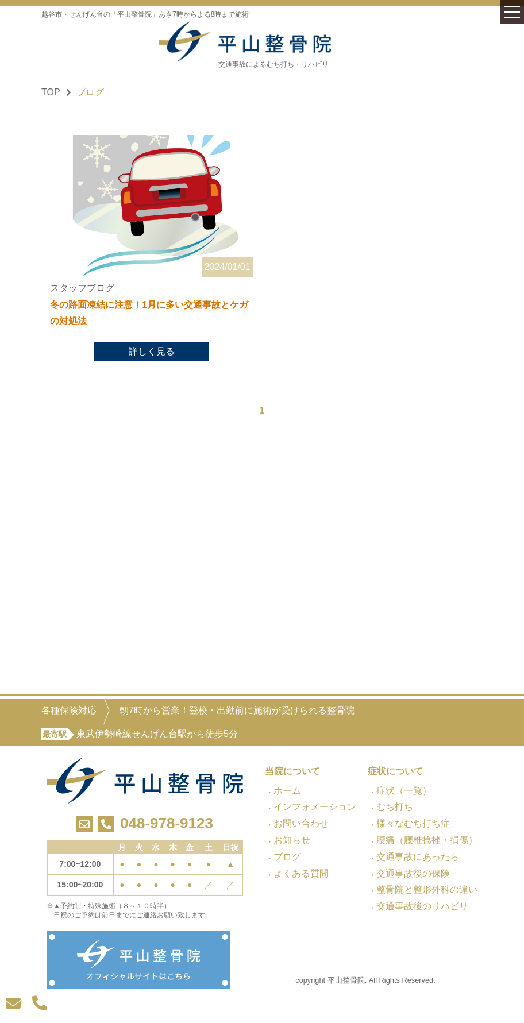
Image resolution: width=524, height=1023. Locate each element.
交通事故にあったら (417, 857)
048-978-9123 (166, 823)
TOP (50, 92)
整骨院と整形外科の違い (426, 889)
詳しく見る (152, 352)
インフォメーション (314, 807)
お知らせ (291, 840)
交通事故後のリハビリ (422, 906)
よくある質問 (301, 873)
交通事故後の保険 (413, 873)
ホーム (287, 791)
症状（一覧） (403, 791)
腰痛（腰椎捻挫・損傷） (426, 840)
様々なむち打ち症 (413, 823)
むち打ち (394, 807)
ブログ (287, 857)
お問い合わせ (301, 823)
